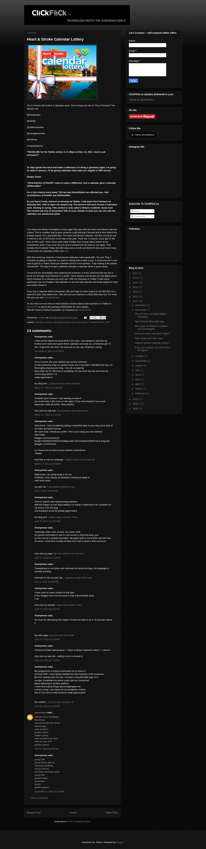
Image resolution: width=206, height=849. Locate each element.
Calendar (39, 322)
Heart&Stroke (84, 310)
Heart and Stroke (79, 322)
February (140, 393)
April (138, 384)
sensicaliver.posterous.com (62, 487)
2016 (136, 277)
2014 (136, 287)
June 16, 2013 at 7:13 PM (47, 660)
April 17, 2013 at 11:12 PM (47, 558)
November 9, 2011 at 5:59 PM (49, 351)
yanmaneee (41, 712)
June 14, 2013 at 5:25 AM (47, 609)
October (139, 356)
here (66, 251)
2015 (136, 282)
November (141, 309)
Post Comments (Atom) (79, 821)
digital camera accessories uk (80, 459)
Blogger (119, 842)
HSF (108, 322)
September (141, 361)
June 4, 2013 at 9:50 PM (46, 582)
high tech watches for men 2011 (68, 553)
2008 (136, 408)
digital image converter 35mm (63, 517)
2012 (136, 296)
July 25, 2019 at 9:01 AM (46, 749)
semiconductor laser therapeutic (72, 410)
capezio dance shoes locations (65, 383)
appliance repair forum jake (78, 577)
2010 (136, 399)
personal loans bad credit (61, 635)
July (137, 370)
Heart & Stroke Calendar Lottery (152, 343)
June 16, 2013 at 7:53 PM (47, 706)
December (141, 305)
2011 (136, 301)
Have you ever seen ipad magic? (152, 333)
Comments (138, 216)
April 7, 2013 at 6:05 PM (46, 491)
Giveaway (58, 322)
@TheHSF (32, 307)
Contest (48, 322)
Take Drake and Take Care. (149, 338)
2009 (136, 403)
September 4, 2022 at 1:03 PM (49, 791)
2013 (136, 291)
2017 (136, 273)
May (137, 379)
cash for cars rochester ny (61, 702)
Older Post (111, 812)
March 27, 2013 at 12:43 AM (48, 387)
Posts (135, 211)
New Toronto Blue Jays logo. (150, 321)
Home (73, 812)
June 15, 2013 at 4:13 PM (47, 639)
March (139, 388)
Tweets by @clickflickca (141, 99)
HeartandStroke (51, 297)
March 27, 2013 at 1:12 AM (48, 415)
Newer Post (34, 812)
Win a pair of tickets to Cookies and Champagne (151, 327)
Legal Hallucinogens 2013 (69, 605)
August (139, 365)
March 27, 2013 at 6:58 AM (48, 464)
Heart (67, 322)
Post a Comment (39, 798)
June (138, 374)
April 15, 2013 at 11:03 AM (47, 521)
